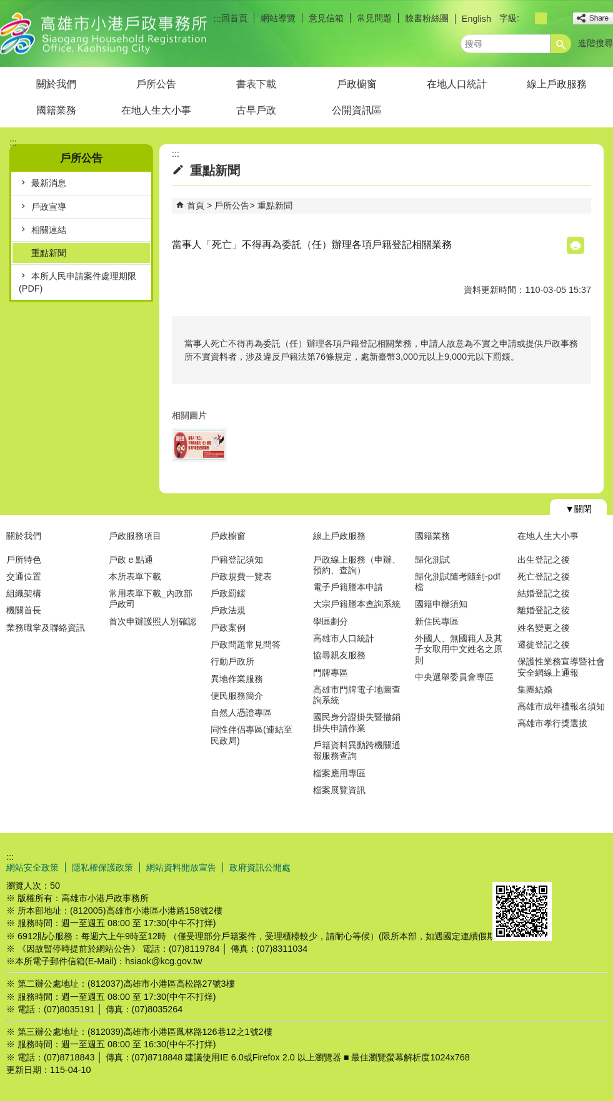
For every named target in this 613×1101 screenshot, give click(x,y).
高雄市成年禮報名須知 (561, 706)
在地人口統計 (457, 84)
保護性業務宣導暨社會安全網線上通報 (561, 666)
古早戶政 (256, 110)
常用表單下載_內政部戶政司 (150, 598)
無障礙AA (568, 867)
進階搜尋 (595, 43)
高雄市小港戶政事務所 (105, 33)
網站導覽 (278, 18)
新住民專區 (437, 621)
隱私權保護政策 (102, 867)
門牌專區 (330, 673)
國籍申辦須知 (441, 604)
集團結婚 (534, 689)
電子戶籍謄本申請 (348, 587)
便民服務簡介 (237, 696)
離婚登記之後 (543, 610)
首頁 (195, 205)
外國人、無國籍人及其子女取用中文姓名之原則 (458, 649)
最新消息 (48, 183)
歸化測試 (432, 560)
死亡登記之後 (543, 576)
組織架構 (23, 593)
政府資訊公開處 (260, 867)
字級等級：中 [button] (541, 18)
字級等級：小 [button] (527, 18)
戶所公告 (156, 84)
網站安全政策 (32, 867)
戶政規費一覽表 (241, 576)
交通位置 (23, 576)
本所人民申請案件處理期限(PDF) (77, 282)
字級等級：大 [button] (554, 18)
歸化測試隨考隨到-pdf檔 (458, 581)
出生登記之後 (543, 560)
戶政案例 (228, 628)
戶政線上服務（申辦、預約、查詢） (357, 565)
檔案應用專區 (339, 773)
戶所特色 (23, 560)
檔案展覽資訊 (339, 790)
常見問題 (374, 18)
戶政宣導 (48, 207)
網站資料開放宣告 (181, 867)
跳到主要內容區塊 (6, 6)
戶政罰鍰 (228, 593)
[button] (561, 43)
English (476, 19)
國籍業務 (56, 110)
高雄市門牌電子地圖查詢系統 (357, 694)
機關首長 (23, 610)
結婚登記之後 (543, 593)
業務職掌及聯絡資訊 (45, 628)
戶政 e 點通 (131, 560)
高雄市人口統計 (343, 638)
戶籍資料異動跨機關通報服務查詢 (357, 750)
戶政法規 (228, 610)
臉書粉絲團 (427, 18)
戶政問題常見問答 (246, 644)
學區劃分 (330, 621)
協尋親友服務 (339, 655)
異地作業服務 (237, 679)
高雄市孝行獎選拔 (552, 723)
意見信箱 (326, 18)
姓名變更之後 (543, 628)
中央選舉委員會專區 (454, 677)
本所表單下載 (135, 576)
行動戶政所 (232, 661)
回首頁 (234, 18)
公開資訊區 (357, 110)
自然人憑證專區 (241, 713)
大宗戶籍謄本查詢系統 (357, 604)
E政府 (505, 866)
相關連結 (48, 230)
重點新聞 (48, 253)
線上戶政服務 (557, 84)
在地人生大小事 (156, 110)
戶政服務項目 (135, 536)
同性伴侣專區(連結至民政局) (251, 734)
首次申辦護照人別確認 (152, 621)
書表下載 (256, 84)
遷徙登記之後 (543, 644)
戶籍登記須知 (237, 560)
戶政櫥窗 (357, 84)
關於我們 (56, 84)
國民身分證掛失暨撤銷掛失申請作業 (357, 722)
